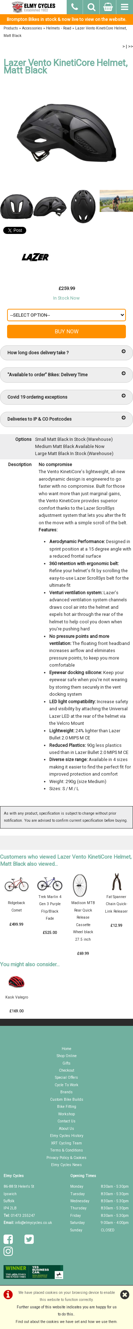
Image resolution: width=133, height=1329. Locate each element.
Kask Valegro (16, 997)
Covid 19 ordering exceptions (66, 397)
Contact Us (66, 1121)
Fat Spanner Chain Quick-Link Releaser (116, 904)
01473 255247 (23, 1215)
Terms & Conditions (66, 1150)
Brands (66, 1092)
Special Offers (66, 1077)
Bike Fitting (66, 1106)
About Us (66, 1128)
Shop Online (67, 1056)
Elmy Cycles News (66, 1165)
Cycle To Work (66, 1085)
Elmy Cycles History (66, 1135)
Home (66, 1048)
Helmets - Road (58, 28)
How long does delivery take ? (66, 352)
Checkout (66, 1070)
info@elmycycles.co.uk (33, 1222)
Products (11, 28)
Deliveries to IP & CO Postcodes (66, 419)
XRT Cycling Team (66, 1143)
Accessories (32, 28)
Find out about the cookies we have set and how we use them (66, 1321)
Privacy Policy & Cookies (66, 1157)
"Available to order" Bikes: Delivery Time (66, 374)
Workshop (66, 1114)
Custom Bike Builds (66, 1099)
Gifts (66, 1063)
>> (130, 46)
